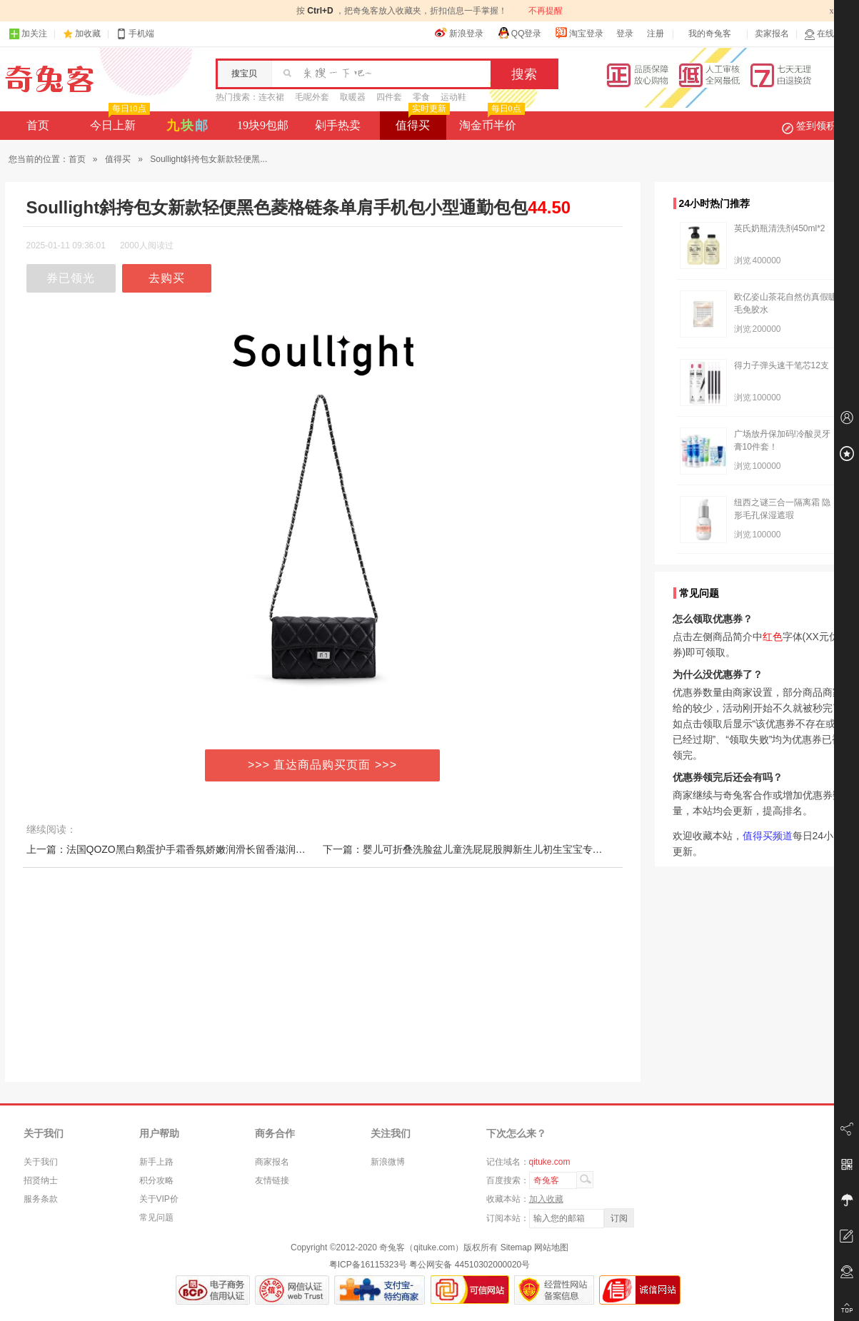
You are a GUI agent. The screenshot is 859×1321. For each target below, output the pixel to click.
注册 (655, 34)
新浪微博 (388, 1162)
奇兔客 (49, 79)
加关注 (28, 33)
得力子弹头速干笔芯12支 (781, 365)
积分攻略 (156, 1180)
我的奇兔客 (709, 34)
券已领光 (70, 278)
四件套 (389, 97)
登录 (624, 34)
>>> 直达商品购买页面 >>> (322, 765)
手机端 (135, 33)
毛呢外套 (312, 97)
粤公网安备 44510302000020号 (469, 1265)
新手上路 (156, 1162)
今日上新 (118, 121)
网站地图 (551, 1247)
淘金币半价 (490, 121)
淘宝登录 (579, 33)
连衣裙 (271, 97)
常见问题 (156, 1218)
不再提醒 (545, 11)
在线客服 (827, 33)
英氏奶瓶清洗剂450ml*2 (779, 228)
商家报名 (272, 1162)
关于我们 (41, 1162)
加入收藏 (546, 1199)
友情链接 (272, 1180)
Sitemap (516, 1247)
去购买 (167, 278)
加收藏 (88, 34)
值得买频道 (768, 835)
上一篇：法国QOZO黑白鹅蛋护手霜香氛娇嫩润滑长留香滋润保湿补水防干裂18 (201, 849)
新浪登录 (459, 33)
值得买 (421, 121)
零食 (421, 97)
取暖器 (353, 97)
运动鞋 (453, 97)
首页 (37, 125)
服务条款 (41, 1199)
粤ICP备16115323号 (368, 1265)
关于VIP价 (159, 1199)
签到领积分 (816, 125)
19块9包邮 (262, 125)
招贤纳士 (41, 1180)
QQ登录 (519, 33)
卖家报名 (772, 34)
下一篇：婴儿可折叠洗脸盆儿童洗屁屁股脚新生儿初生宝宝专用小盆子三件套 (493, 849)
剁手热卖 (338, 125)
